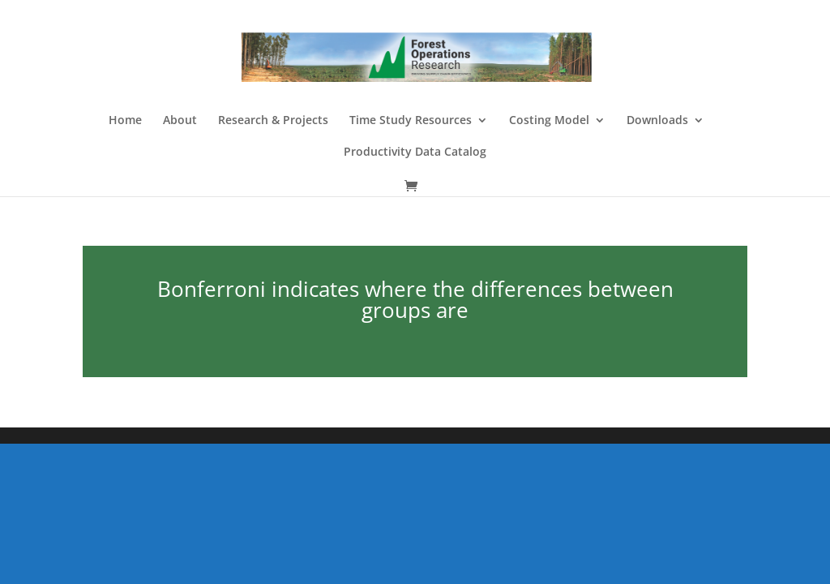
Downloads (657, 120)
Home (125, 120)
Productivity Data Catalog (415, 152)
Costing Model (549, 120)
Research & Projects (273, 120)
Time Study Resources (410, 120)
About (180, 120)
